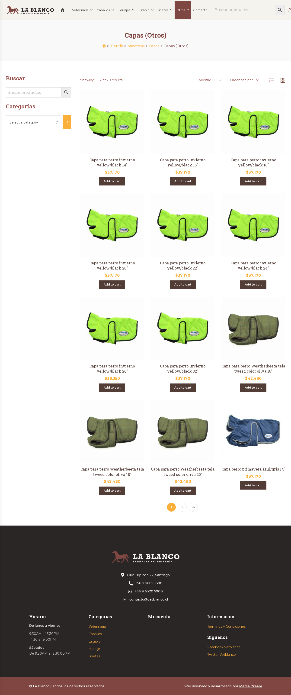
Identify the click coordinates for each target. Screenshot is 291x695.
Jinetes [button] (165, 10)
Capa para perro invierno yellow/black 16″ (182, 162)
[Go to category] (67, 122)
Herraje (94, 649)
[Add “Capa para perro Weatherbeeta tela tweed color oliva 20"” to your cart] (183, 491)
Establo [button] (146, 10)
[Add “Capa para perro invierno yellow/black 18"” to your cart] (253, 181)
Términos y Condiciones (226, 626)
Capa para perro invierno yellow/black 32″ (182, 368)
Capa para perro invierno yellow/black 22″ (182, 265)
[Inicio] (62, 10)
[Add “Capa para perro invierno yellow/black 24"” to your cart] (253, 284)
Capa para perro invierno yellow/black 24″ (253, 265)
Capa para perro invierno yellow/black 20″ (112, 265)
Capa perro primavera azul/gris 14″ (253, 469)
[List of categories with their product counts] (33, 122)
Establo (95, 641)
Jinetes (94, 656)
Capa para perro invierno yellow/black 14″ (112, 162)
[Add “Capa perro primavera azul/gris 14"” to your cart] (253, 485)
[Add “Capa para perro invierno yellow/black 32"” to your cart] (183, 387)
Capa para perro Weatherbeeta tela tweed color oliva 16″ (253, 368)
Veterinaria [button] (82, 10)
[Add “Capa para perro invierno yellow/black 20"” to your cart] (112, 284)
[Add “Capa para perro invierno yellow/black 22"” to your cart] (183, 284)
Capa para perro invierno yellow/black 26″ (112, 368)
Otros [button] (182, 10)
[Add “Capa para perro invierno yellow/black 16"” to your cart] (183, 181)
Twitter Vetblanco (221, 655)
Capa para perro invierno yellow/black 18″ (253, 162)
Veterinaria (97, 626)
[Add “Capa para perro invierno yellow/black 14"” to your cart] (112, 181)
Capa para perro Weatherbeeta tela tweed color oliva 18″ (112, 472)
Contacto (200, 10)
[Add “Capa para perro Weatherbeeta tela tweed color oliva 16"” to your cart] (253, 387)
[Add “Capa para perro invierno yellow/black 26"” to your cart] (112, 387)
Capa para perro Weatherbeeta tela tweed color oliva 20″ (182, 472)
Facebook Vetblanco (223, 647)
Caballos (105, 10)
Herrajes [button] (126, 10)
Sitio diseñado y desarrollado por (223, 686)
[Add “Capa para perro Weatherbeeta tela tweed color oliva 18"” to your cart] (112, 491)
